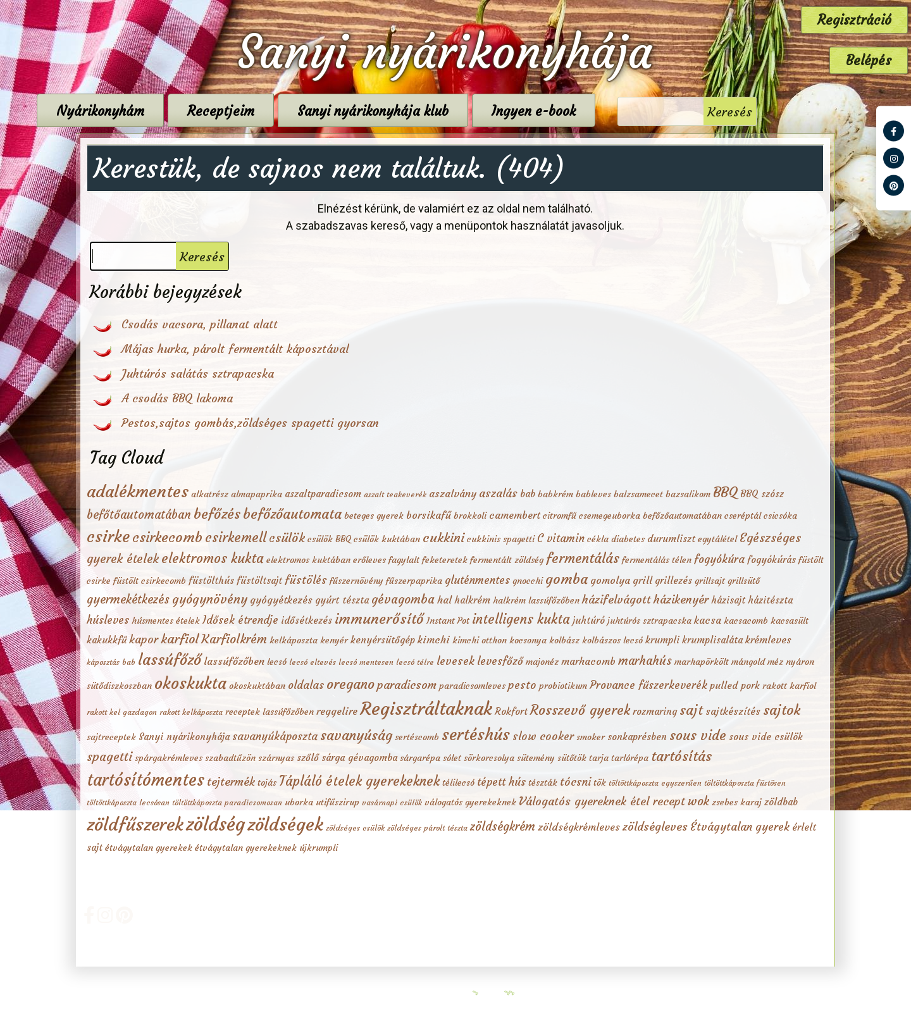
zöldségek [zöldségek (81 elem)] (285, 824)
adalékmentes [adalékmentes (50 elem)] (138, 491)
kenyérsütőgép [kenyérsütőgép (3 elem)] (382, 640)
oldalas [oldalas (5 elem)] (306, 685)
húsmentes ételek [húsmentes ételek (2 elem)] (166, 620)
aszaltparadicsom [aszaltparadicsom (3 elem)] (323, 494)
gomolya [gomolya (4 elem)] (610, 580)
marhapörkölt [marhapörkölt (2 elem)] (701, 661)
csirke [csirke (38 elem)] (108, 536)
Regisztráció (854, 19)
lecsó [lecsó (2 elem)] (277, 661)
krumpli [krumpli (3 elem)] (662, 640)
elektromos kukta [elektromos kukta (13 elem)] (212, 558)
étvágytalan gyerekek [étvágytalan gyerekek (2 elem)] (148, 847)
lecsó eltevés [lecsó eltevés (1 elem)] (312, 662)
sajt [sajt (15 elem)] (691, 710)
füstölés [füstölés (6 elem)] (306, 580)
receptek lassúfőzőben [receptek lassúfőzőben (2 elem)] (269, 711)
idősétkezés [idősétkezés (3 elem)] (306, 620)
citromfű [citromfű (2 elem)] (559, 515)
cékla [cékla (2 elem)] (598, 539)
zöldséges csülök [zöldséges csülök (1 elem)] (355, 827)
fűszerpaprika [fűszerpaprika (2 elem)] (414, 580)
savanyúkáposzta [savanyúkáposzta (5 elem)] (275, 736)
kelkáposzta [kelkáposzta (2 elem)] (294, 640)
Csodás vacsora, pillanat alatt (199, 324)
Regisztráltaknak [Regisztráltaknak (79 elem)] (426, 708)
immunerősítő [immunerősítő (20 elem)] (379, 619)
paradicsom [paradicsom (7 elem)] (407, 685)
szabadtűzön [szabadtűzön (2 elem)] (230, 758)
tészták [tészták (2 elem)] (542, 782)
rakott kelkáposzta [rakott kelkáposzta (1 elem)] (191, 712)
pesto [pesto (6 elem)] (522, 685)
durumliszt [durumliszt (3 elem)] (671, 539)
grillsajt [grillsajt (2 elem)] (710, 580)
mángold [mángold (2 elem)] (748, 661)
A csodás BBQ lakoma (177, 398)
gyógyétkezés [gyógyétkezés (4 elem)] (281, 599)
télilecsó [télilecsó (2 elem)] (458, 782)
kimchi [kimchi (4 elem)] (434, 639)
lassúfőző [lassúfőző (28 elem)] (169, 659)
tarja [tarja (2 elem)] (599, 758)
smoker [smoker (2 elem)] (590, 737)
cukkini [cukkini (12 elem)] (443, 537)
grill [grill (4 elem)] (642, 580)
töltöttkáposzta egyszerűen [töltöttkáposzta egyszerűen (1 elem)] (655, 783)
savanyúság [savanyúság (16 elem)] (356, 735)
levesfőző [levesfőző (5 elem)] (500, 661)
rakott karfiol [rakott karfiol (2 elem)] (789, 685)
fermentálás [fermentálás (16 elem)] (582, 558)
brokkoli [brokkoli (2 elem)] (470, 515)
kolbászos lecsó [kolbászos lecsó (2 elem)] (612, 640)
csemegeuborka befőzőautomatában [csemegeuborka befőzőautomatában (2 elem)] (650, 515)
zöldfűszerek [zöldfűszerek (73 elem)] (135, 825)
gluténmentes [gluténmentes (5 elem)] (477, 580)
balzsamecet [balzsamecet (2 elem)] (638, 494)
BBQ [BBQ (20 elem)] (725, 492)
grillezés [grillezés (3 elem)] (673, 580)
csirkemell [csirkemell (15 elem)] (235, 537)
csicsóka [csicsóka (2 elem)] (780, 515)
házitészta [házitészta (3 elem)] (770, 600)
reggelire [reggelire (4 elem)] (336, 711)
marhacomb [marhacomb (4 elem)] (588, 661)
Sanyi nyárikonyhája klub (440, 111)
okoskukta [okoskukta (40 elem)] (190, 683)
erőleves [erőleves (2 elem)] (369, 560)
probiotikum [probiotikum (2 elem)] (563, 685)
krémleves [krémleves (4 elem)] (768, 639)
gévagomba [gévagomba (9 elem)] (403, 599)
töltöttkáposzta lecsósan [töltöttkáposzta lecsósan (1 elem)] (128, 802)
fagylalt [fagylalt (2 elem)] (403, 560)
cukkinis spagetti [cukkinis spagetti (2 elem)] (501, 539)
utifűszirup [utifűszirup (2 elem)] (337, 802)
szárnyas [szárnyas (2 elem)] (276, 758)
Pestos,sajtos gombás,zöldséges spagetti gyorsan (250, 423)
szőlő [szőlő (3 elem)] (308, 758)
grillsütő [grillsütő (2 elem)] (744, 580)
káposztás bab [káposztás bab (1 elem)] (111, 662)
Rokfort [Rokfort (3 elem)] (511, 711)
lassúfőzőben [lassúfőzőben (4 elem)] (234, 661)
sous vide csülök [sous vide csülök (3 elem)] (766, 737)
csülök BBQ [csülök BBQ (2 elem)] (329, 539)
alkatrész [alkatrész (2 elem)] (209, 494)
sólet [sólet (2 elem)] (452, 758)
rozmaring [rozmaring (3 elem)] (655, 711)
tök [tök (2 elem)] (599, 782)
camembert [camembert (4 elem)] (514, 515)
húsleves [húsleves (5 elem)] (108, 620)
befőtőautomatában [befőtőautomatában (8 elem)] (139, 514)
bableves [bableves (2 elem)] (593, 494)
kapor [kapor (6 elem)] (143, 640)
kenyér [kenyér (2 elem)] (334, 640)
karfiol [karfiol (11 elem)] (180, 639)
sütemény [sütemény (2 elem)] (536, 758)
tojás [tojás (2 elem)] (266, 782)
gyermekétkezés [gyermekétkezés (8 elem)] (128, 599)
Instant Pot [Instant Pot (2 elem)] (447, 620)
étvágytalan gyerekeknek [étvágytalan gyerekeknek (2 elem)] (246, 847)
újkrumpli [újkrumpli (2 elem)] (318, 847)
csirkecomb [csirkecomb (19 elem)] (167, 537)
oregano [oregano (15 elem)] (350, 684)
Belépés (868, 60)
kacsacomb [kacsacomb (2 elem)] (746, 620)
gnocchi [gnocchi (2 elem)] (527, 580)
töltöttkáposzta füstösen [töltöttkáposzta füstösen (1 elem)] (745, 783)
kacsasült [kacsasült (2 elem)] (790, 620)
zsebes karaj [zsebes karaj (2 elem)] (737, 802)
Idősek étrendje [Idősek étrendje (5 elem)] (240, 620)
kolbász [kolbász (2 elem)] (564, 640)
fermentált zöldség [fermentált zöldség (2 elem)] (506, 560)
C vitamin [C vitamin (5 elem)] (561, 538)
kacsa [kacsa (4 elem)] (707, 620)
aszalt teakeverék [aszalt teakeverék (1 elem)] (395, 494)
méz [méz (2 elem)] (775, 661)
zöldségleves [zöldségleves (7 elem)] (655, 826)
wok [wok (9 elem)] (698, 800)
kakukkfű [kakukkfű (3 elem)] (107, 640)
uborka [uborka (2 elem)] (299, 802)
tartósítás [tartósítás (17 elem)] (681, 756)
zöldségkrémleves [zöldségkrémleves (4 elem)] (579, 826)
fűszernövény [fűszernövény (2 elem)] (356, 580)
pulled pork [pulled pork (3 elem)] (735, 685)
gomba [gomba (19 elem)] (566, 579)
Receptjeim (287, 111)
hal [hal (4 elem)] (444, 599)
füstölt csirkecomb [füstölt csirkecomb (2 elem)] (149, 580)
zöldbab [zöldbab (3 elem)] (781, 802)
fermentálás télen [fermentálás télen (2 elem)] (656, 560)
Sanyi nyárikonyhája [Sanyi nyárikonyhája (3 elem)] (184, 737)
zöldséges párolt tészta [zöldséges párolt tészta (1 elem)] (427, 827)
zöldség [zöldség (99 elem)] (215, 824)
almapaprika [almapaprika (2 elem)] (256, 494)
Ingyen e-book (601, 111)
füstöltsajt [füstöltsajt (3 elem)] (259, 580)
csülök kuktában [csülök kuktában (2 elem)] (387, 539)
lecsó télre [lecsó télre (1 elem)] (415, 662)
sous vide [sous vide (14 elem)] (697, 735)
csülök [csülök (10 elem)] (287, 537)
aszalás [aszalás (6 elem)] (498, 493)
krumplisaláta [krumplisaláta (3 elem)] (712, 640)
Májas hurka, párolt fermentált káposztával (235, 349)
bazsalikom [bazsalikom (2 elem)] (688, 494)
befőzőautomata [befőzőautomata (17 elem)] (292, 514)
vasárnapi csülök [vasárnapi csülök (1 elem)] (392, 802)
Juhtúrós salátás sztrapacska (197, 373)
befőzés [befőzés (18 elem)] (217, 514)
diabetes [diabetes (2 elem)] (628, 539)
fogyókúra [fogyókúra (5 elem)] (719, 559)
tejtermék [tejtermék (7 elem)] (231, 781)
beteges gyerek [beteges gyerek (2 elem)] (374, 515)
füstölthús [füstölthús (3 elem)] (211, 580)
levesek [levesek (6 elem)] (455, 661)
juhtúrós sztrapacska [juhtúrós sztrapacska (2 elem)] (649, 620)
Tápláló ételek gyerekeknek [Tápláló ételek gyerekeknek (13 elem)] (359, 781)
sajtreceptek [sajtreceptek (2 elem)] (111, 737)
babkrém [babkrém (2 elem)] (555, 494)
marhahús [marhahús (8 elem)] (645, 660)
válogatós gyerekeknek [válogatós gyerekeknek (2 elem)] (470, 802)
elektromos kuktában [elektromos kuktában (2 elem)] (308, 560)
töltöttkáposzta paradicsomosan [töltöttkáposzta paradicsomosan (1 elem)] (227, 802)
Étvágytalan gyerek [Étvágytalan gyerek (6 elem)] (740, 827)
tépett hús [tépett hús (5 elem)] (501, 782)
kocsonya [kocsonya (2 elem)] (528, 640)
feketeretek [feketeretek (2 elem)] (445, 560)
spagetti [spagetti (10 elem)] (109, 756)
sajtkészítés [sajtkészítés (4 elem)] (732, 711)
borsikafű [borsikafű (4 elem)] (428, 515)
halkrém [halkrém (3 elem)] (472, 600)
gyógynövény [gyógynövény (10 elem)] (209, 599)
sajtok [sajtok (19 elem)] (781, 710)
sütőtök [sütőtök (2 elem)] (571, 758)
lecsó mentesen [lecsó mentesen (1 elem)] (366, 662)
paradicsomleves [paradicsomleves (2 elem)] (472, 685)
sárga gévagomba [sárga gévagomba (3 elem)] (359, 758)
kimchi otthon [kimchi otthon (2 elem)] (479, 640)
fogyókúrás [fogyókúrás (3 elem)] (771, 560)
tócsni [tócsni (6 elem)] (575, 782)
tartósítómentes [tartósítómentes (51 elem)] (145, 779)
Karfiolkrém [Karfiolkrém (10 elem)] (234, 639)
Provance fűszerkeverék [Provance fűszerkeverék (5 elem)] (648, 685)
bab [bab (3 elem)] (527, 494)
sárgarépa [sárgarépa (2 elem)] (420, 758)
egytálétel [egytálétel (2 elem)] (717, 539)
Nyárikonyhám (167, 111)
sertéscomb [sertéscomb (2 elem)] (417, 737)
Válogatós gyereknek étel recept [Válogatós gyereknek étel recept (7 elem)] (602, 801)
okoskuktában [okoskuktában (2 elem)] (257, 685)
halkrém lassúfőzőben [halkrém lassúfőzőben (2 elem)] (536, 600)
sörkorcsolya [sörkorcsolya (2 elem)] (489, 758)
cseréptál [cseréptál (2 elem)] (742, 515)
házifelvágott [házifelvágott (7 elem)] (616, 599)
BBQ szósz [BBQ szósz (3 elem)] (762, 494)
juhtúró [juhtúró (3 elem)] (589, 620)
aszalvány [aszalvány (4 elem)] (452, 493)
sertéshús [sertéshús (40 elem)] (476, 734)
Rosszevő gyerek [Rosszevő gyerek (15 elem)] (580, 710)
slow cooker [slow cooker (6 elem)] (543, 736)
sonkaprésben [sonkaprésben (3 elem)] (637, 737)
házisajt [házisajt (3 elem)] (728, 600)
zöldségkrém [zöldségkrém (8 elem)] (502, 826)
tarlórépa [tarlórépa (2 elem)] (629, 758)
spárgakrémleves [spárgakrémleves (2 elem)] (168, 758)
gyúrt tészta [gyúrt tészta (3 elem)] (342, 600)
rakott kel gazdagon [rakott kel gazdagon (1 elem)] (122, 712)
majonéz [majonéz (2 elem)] (542, 661)
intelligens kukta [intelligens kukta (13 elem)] (521, 619)
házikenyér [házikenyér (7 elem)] (681, 599)
